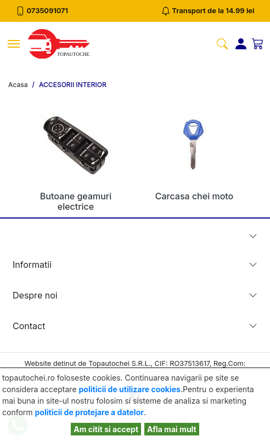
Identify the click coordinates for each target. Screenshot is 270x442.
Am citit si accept (106, 429)
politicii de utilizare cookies (130, 389)
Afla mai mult (171, 429)
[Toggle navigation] (13, 43)
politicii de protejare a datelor (89, 412)
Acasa (18, 85)
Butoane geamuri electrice (75, 201)
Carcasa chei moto (194, 196)
